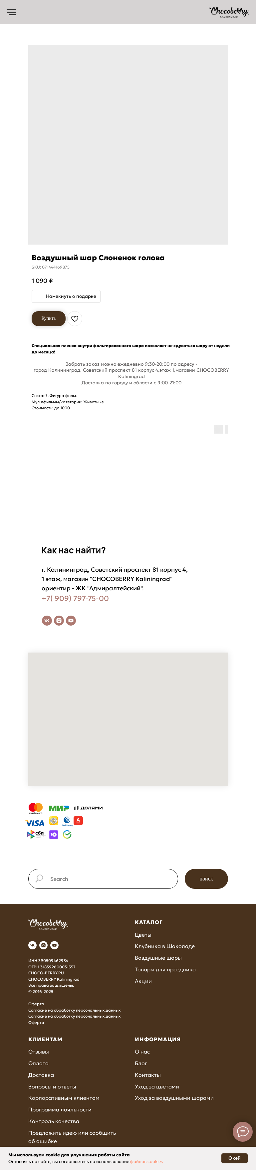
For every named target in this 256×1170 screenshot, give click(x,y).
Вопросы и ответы (52, 1086)
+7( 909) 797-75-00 (75, 598)
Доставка (41, 1075)
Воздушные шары (158, 957)
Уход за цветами (157, 1086)
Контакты (148, 1075)
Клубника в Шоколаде (165, 946)
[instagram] (59, 621)
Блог (141, 1063)
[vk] (47, 621)
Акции (143, 981)
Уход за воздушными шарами (174, 1097)
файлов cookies (146, 1161)
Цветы (143, 934)
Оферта (36, 1003)
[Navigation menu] (11, 12)
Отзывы (38, 1051)
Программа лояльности (60, 1109)
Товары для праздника (165, 969)
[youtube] (71, 621)
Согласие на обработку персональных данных (74, 1010)
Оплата (38, 1063)
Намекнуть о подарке (71, 296)
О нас (142, 1051)
